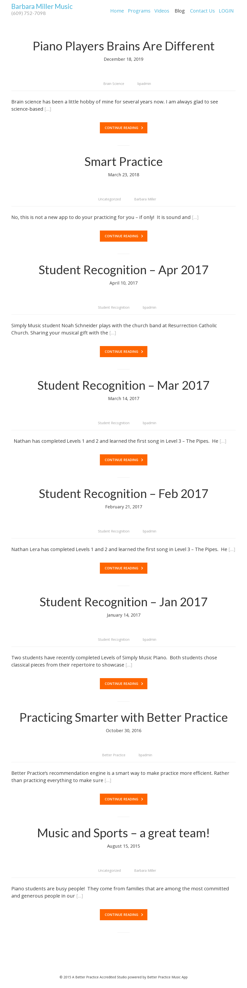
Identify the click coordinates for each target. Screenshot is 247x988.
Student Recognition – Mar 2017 (123, 385)
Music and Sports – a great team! (123, 832)
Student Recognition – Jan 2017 (124, 601)
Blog (180, 10)
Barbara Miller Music (42, 9)
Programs (139, 10)
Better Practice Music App (167, 977)
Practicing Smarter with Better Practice (123, 717)
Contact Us (202, 10)
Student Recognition (114, 307)
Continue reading (124, 127)
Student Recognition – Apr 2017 (124, 269)
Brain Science (113, 83)
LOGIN (226, 10)
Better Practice (113, 755)
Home (117, 10)
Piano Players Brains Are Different (124, 46)
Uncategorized (109, 199)
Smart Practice (123, 161)
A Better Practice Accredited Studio (99, 977)
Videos (161, 10)
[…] (47, 109)
